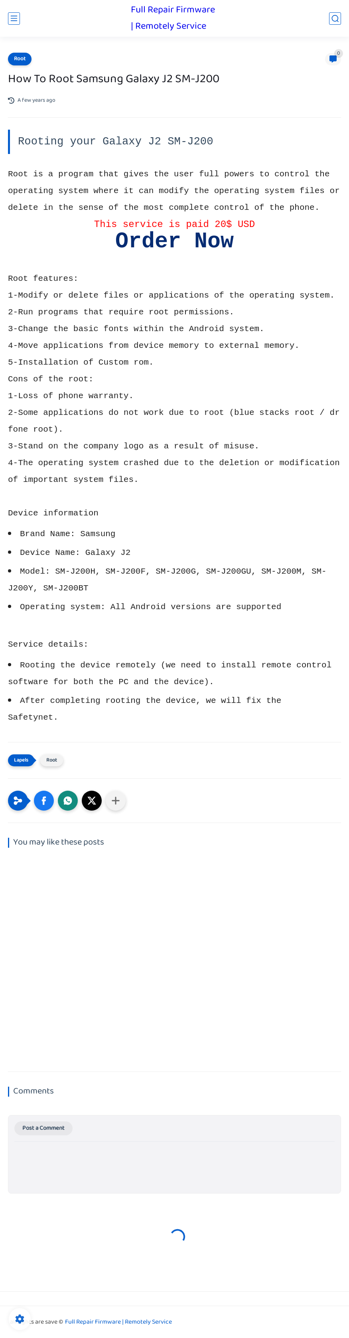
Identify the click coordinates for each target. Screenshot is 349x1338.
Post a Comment (43, 1128)
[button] (44, 801)
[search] (335, 18)
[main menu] (14, 18)
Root (20, 59)
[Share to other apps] (116, 801)
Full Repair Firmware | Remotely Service (173, 18)
